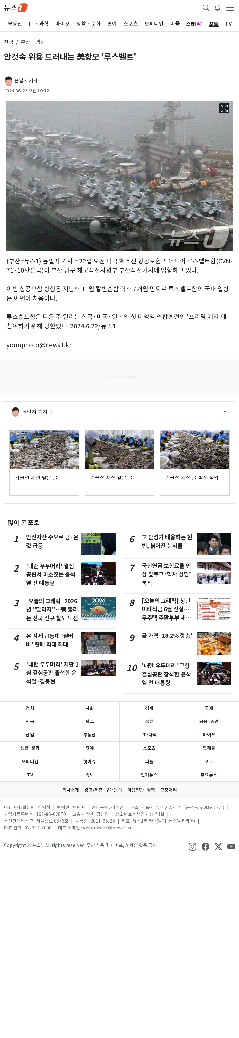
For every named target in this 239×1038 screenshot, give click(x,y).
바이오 (209, 735)
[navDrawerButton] (230, 7)
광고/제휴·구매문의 (103, 790)
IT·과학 (149, 735)
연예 (90, 748)
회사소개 (70, 790)
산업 (30, 735)
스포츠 (149, 748)
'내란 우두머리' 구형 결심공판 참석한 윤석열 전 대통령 (166, 674)
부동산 (89, 735)
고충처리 (168, 790)
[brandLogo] (16, 7)
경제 (149, 708)
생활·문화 (30, 748)
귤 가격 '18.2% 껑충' (167, 635)
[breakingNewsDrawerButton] (217, 7)
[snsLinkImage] (192, 846)
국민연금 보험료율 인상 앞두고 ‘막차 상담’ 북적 (166, 574)
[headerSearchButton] (206, 7)
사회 (90, 708)
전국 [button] (9, 42)
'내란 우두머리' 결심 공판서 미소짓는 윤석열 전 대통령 (50, 574)
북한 (149, 721)
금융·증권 (209, 721)
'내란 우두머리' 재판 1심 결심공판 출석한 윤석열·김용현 (52, 673)
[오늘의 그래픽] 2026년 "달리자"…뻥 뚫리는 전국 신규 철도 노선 (52, 609)
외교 (90, 721)
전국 (30, 721)
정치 (30, 708)
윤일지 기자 (26, 81)
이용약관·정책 (141, 790)
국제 (209, 708)
